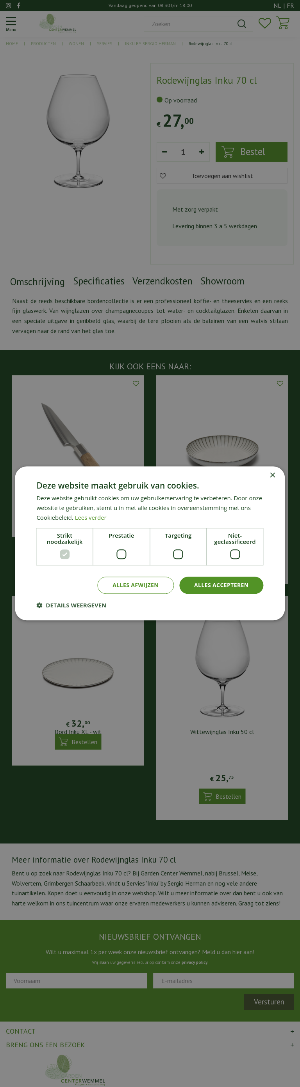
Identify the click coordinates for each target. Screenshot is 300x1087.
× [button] (272, 475)
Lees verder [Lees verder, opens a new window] (91, 517)
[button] (71, 605)
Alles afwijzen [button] (135, 585)
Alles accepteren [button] (221, 585)
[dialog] (150, 543)
